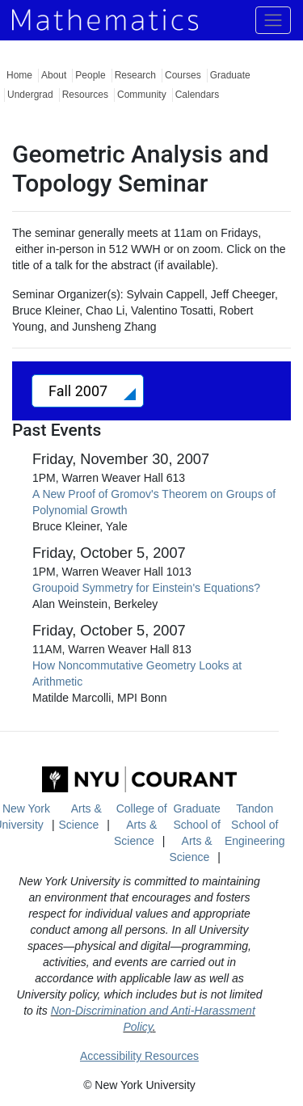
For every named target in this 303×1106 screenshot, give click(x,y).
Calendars (197, 94)
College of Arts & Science (140, 824)
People (90, 75)
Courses (183, 75)
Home (19, 75)
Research (135, 75)
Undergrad (30, 94)
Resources (85, 94)
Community (141, 94)
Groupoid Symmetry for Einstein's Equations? (146, 587)
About (53, 75)
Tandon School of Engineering (255, 824)
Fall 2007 (80, 390)
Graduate (230, 75)
